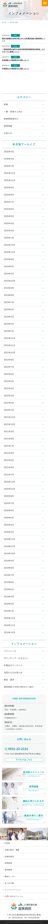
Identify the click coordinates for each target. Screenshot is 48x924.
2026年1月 (9, 166)
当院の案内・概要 (12, 850)
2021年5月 (9, 460)
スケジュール (10, 651)
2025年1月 (9, 238)
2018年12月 (9, 618)
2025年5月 (9, 216)
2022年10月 (9, 353)
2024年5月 (9, 266)
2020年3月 (9, 532)
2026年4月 (9, 152)
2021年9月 (9, 431)
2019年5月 (9, 589)
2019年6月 (9, 582)
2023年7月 (9, 302)
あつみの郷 (9, 883)
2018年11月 (9, 625)
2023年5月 (9, 309)
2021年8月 (9, 439)
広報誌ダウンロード (13, 665)
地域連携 (8, 870)
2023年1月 (9, 331)
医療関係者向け (11, 119)
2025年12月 (9, 173)
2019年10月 (9, 553)
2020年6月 (9, 510)
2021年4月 (9, 467)
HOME (7, 843)
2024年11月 (9, 252)
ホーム (4, 22)
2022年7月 (9, 367)
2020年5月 (9, 518)
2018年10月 (9, 632)
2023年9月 (9, 288)
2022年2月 (9, 403)
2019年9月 (9, 561)
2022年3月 (9, 396)
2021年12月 (9, 417)
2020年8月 (9, 496)
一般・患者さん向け (13, 112)
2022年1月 (9, 410)
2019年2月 (9, 604)
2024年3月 (9, 274)
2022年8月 (9, 360)
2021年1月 (9, 475)
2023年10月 (9, 281)
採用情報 (8, 126)
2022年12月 (9, 338)
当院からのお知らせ (13, 672)
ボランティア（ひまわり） (16, 658)
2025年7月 (9, 202)
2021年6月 (9, 453)
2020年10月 (9, 489)
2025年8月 (9, 195)
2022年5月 (9, 381)
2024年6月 (9, 259)
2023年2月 (9, 324)
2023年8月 (9, 295)
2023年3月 (9, 317)
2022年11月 (9, 345)
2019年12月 (9, 539)
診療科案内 (9, 857)
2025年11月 (9, 180)
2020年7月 (9, 503)
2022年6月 (9, 374)
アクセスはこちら (24, 760)
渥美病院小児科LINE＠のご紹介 (19, 687)
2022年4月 (9, 388)
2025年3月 (9, 231)
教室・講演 (9, 680)
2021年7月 (9, 446)
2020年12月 (9, 482)
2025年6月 (9, 209)
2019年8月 (9, 568)
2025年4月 (9, 223)
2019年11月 (9, 546)
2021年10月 (9, 424)
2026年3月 (9, 159)
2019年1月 (9, 611)
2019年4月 (9, 597)
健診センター (10, 876)
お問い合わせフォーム (14, 896)
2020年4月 (9, 525)
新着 (6, 104)
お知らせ (8, 133)
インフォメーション (13, 890)
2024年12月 (9, 245)
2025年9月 (9, 187)
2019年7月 (9, 575)
